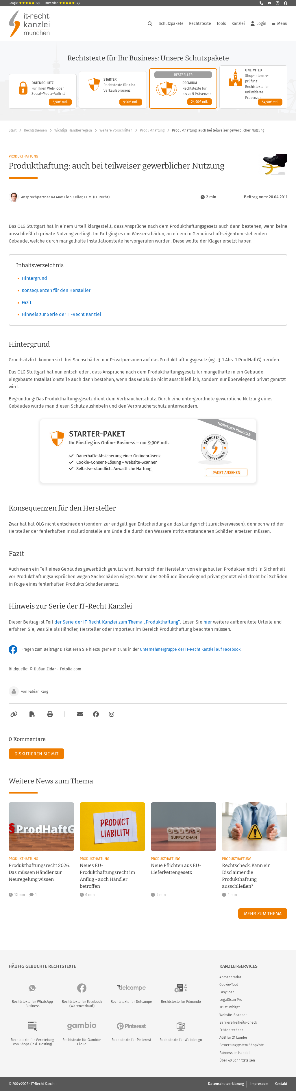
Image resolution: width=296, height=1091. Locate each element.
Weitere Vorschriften (115, 130)
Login (258, 23)
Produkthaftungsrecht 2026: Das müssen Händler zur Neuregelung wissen (39, 872)
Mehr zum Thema (263, 913)
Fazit (27, 302)
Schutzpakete (171, 23)
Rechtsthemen (35, 130)
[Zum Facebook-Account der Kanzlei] (96, 714)
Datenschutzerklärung (226, 1084)
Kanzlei (238, 23)
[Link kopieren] (13, 714)
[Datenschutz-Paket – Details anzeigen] (42, 91)
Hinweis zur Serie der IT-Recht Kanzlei (61, 314)
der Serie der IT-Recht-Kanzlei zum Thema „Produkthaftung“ (117, 622)
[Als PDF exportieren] (31, 714)
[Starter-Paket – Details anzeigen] (113, 89)
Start (12, 130)
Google (24, 3)
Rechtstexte (200, 23)
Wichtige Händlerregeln (73, 130)
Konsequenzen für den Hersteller (56, 290)
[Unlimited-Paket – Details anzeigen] (253, 87)
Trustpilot (62, 3)
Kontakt (281, 1084)
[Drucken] (49, 714)
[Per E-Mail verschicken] (79, 714)
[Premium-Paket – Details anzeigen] (183, 88)
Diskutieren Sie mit (36, 754)
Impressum (259, 1084)
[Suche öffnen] (150, 23)
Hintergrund (34, 278)
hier (208, 622)
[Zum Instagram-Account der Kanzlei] (111, 714)
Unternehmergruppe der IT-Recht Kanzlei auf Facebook (190, 649)
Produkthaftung (152, 130)
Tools (221, 23)
